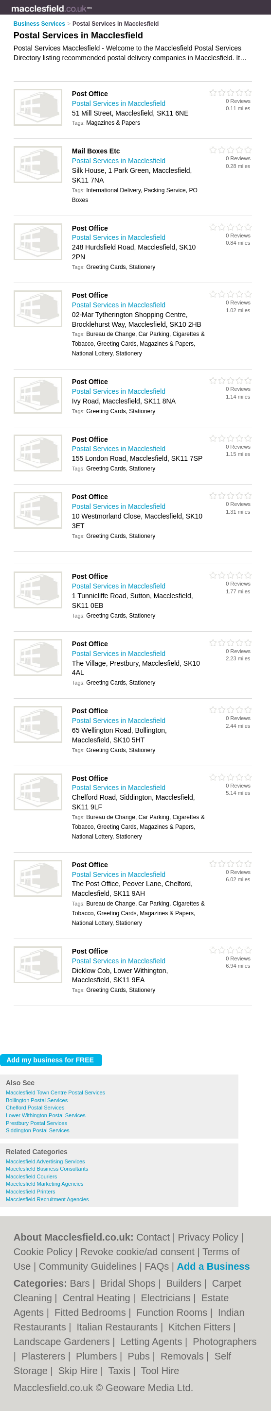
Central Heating (98, 1298)
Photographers (224, 1341)
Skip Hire (79, 1370)
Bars (81, 1283)
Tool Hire (160, 1370)
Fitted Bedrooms (91, 1312)
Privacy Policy (208, 1237)
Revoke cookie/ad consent (137, 1251)
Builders (185, 1283)
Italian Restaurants (119, 1327)
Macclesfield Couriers (31, 1176)
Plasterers (44, 1356)
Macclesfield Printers (30, 1191)
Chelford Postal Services (35, 1107)
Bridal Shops (129, 1283)
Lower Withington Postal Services (46, 1115)
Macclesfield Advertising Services (45, 1161)
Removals (183, 1356)
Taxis (120, 1370)
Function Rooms (173, 1312)
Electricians (167, 1298)
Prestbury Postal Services (36, 1123)
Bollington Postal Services (37, 1100)
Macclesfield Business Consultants (47, 1169)
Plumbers (98, 1356)
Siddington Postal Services (38, 1130)
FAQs (157, 1266)
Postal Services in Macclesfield (118, 103)
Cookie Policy (43, 1251)
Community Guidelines (88, 1266)
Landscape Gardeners (63, 1341)
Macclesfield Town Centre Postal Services (55, 1092)
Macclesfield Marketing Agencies (45, 1184)
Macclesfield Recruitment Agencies (47, 1199)
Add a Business (213, 1266)
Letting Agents (153, 1341)
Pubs (139, 1356)
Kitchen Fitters (200, 1327)
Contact (153, 1237)
